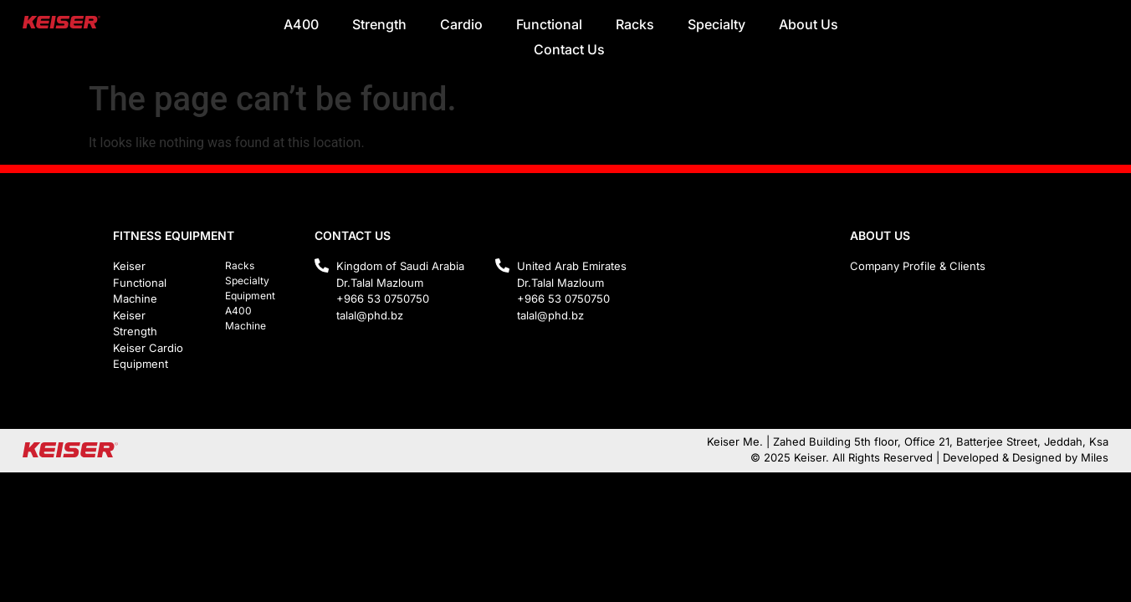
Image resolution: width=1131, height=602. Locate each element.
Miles (1094, 457)
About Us (808, 24)
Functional (549, 24)
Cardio (461, 24)
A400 (301, 24)
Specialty (716, 24)
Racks (635, 24)
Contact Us (569, 49)
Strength (379, 24)
